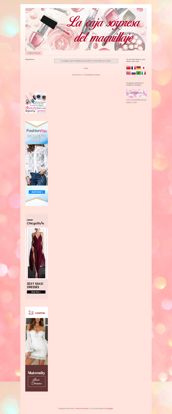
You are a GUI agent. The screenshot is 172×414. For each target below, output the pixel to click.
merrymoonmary (81, 408)
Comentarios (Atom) (92, 75)
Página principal (34, 53)
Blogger (110, 408)
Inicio (86, 68)
